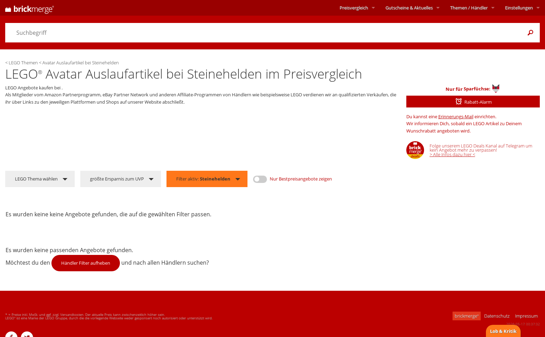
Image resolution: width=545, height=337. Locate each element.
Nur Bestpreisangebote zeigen (301, 179)
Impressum (526, 316)
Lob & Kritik (503, 331)
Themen (469, 8)
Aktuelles (409, 8)
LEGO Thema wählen (36, 179)
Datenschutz (497, 316)
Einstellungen (519, 8)
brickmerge (467, 316)
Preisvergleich (354, 8)
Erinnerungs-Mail (455, 116)
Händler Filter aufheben (85, 263)
